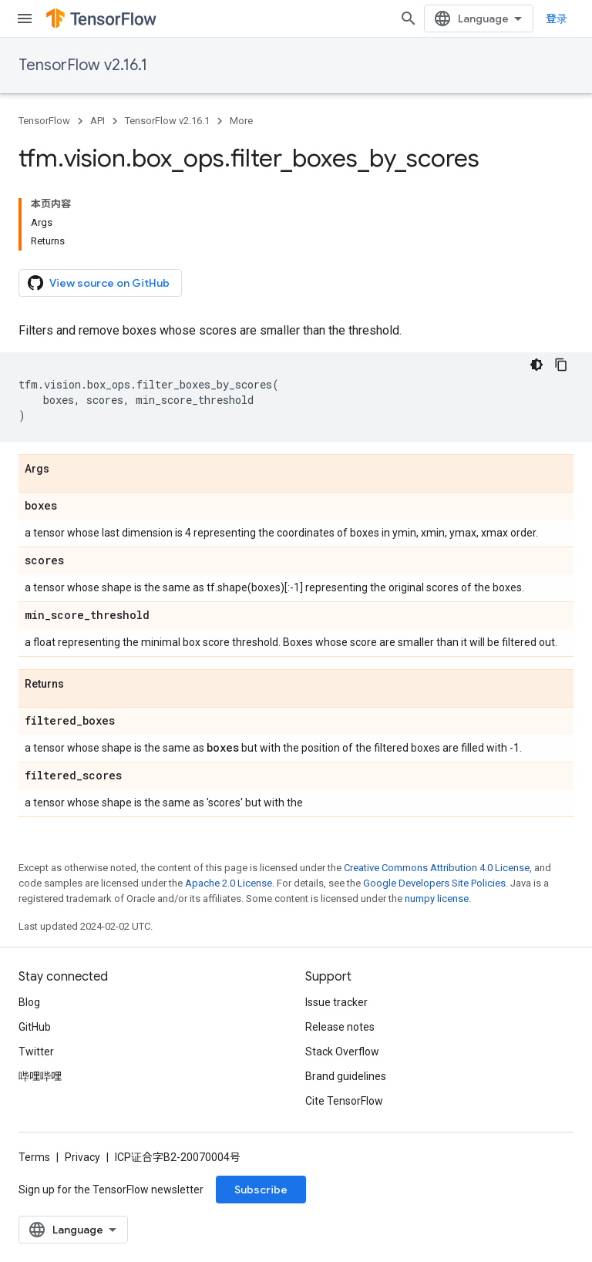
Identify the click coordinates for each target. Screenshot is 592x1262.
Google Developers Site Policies (434, 883)
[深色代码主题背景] (536, 364)
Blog (29, 1002)
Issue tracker (336, 1002)
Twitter (36, 1051)
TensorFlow (44, 120)
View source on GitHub (99, 283)
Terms (34, 1157)
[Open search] (408, 18)
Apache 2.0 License (228, 883)
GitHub (34, 1027)
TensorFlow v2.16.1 (82, 65)
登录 (556, 18)
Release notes (340, 1027)
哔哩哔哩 (40, 1076)
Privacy (82, 1157)
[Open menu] (24, 18)
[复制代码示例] (561, 364)
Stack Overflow (342, 1051)
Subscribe (261, 1189)
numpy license (437, 898)
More (241, 120)
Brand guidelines (345, 1076)
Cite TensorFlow (344, 1101)
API (97, 120)
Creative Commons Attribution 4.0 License (437, 867)
